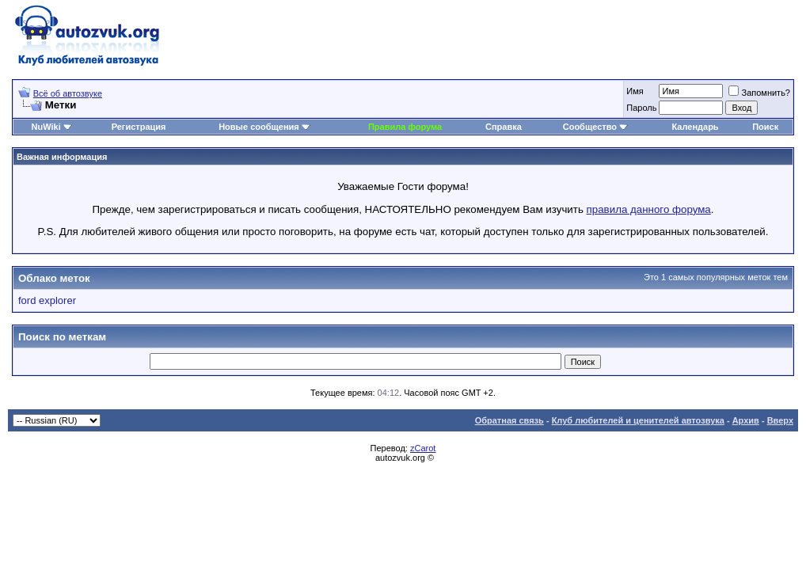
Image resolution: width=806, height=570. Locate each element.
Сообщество (595, 126)
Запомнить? (759, 92)
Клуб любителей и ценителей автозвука (638, 420)
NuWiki (46, 126)
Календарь (694, 126)
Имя (634, 91)
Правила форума (405, 126)
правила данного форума (649, 209)
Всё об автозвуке (67, 93)
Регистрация (139, 126)
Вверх (780, 420)
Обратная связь (509, 420)
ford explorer (47, 300)
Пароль (641, 107)
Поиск (765, 126)
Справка (503, 126)
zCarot (422, 448)
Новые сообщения (259, 126)
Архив (745, 420)
